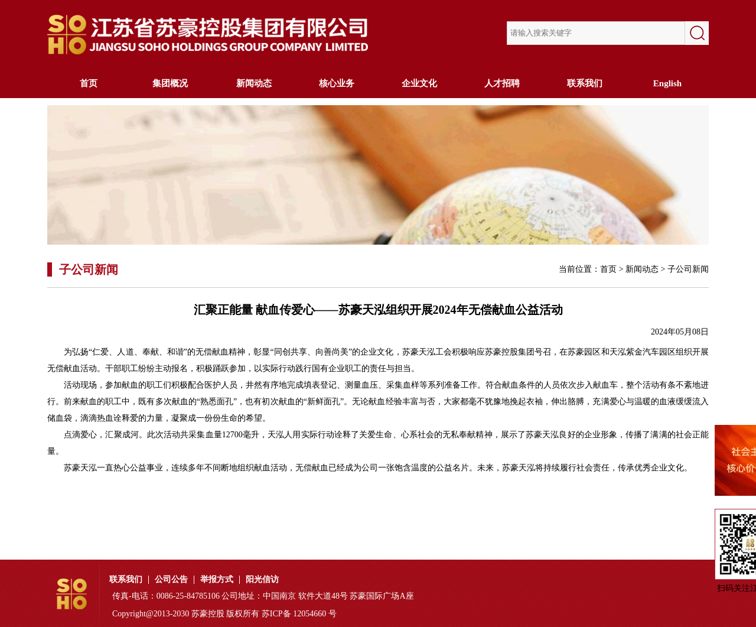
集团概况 (171, 83)
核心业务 (336, 83)
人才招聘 (502, 83)
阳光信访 (262, 580)
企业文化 (419, 83)
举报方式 (216, 580)
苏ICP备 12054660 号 (299, 613)
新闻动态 (254, 83)
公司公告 (171, 580)
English (667, 83)
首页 (88, 83)
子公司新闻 (688, 269)
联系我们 (584, 83)
